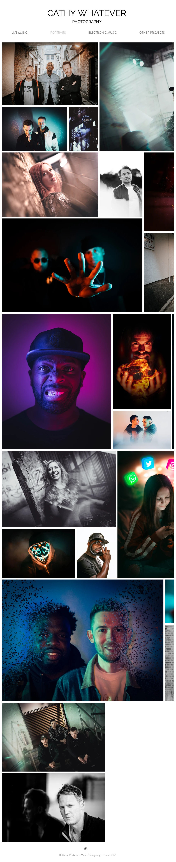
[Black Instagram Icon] (86, 849)
